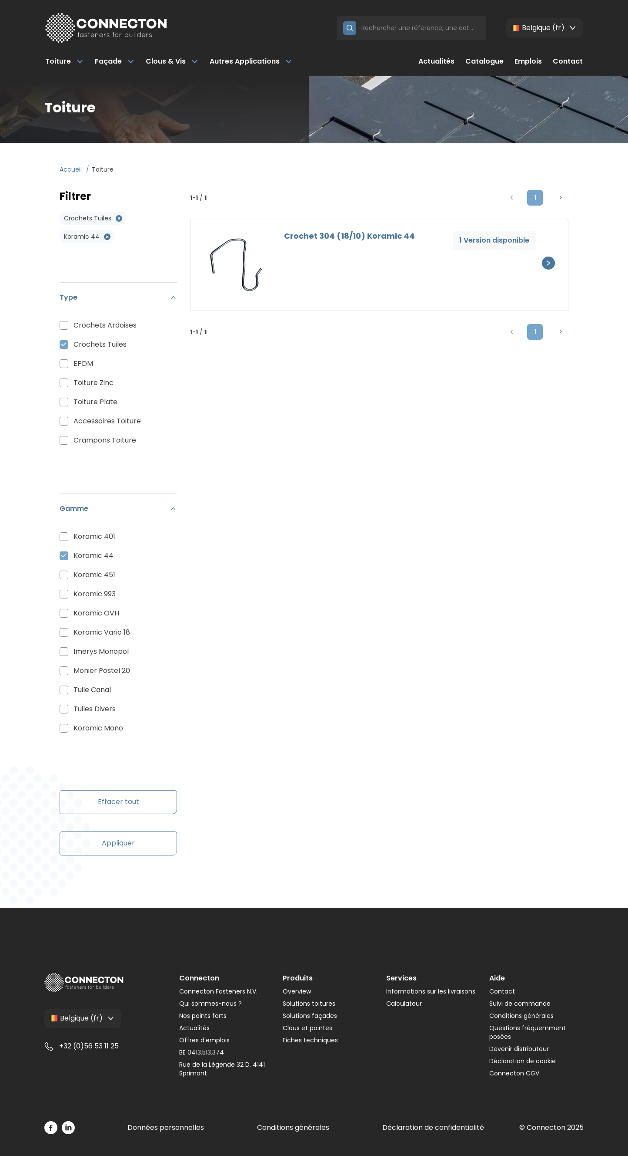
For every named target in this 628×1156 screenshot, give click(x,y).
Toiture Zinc (93, 383)
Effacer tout (118, 802)
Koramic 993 (94, 594)
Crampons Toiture (104, 440)
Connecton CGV (514, 1073)
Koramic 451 (94, 575)
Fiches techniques (310, 1040)
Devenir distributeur (519, 1048)
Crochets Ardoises (105, 325)
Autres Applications (251, 61)
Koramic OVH (96, 613)
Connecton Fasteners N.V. (218, 991)
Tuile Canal (92, 690)
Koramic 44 (93, 556)
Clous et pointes (307, 1028)
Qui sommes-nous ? (210, 1003)
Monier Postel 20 (101, 671)
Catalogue (484, 61)
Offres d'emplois (204, 1040)
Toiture (64, 61)
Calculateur (404, 1003)
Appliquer (118, 843)
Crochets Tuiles (100, 344)
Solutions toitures (309, 1003)
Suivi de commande (520, 1003)
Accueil (72, 169)
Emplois (528, 61)
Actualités (436, 61)
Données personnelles (165, 1127)
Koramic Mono (98, 728)
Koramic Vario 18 (101, 632)
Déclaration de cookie (522, 1061)
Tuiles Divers (94, 709)
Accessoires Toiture (107, 421)
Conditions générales (521, 1015)
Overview (297, 991)
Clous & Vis (172, 61)
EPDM (83, 363)
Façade (115, 61)
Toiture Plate (95, 402)
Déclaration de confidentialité (433, 1127)
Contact (568, 61)
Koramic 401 (94, 536)
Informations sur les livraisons (430, 991)
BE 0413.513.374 (201, 1052)
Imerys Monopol (101, 651)
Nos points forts (203, 1015)
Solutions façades (310, 1015)
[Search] (420, 28)
